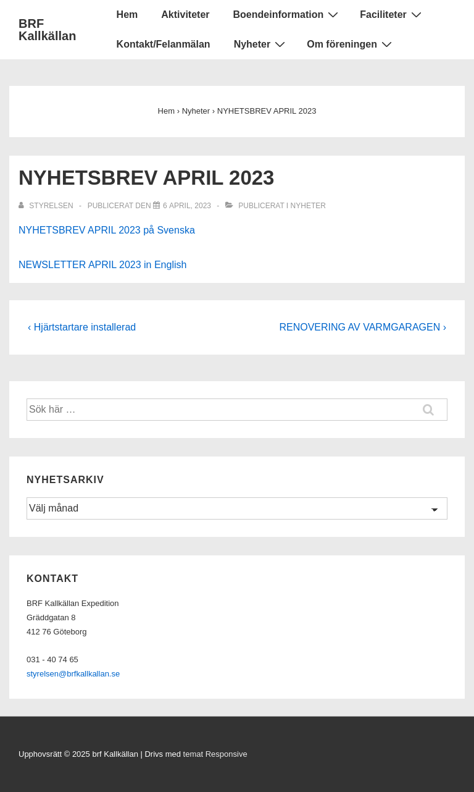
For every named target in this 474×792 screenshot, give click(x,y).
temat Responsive (215, 754)
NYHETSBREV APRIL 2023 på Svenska (107, 230)
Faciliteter (392, 14)
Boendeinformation (287, 14)
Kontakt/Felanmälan (163, 44)
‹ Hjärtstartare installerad (82, 327)
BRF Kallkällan (47, 30)
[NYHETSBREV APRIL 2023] (187, 205)
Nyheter (261, 44)
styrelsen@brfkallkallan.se (73, 673)
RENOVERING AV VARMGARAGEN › (362, 327)
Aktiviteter (185, 14)
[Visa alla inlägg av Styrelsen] (47, 205)
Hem (127, 14)
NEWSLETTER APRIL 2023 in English (102, 264)
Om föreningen (351, 44)
